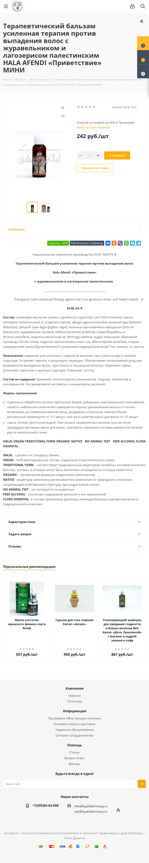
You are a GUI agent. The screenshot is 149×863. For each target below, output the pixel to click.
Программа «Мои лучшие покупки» (74, 718)
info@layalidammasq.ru (91, 806)
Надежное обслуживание (74, 730)
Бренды (74, 764)
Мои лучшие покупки (93, 127)
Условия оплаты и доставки (74, 724)
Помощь (74, 745)
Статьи (74, 752)
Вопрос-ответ (74, 758)
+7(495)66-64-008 (45, 805)
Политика (74, 701)
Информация (74, 711)
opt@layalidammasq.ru (90, 811)
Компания (75, 688)
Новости (74, 696)
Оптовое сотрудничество (75, 735)
